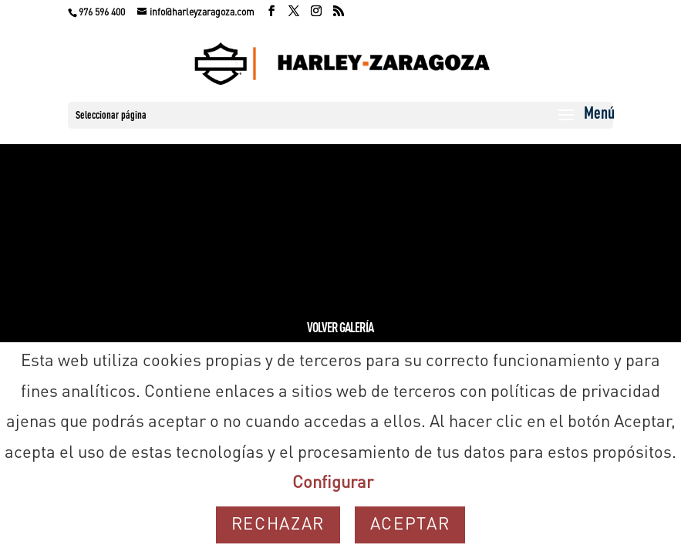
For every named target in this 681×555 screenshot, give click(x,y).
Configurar (332, 483)
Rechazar (278, 524)
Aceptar (410, 524)
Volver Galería (340, 328)
